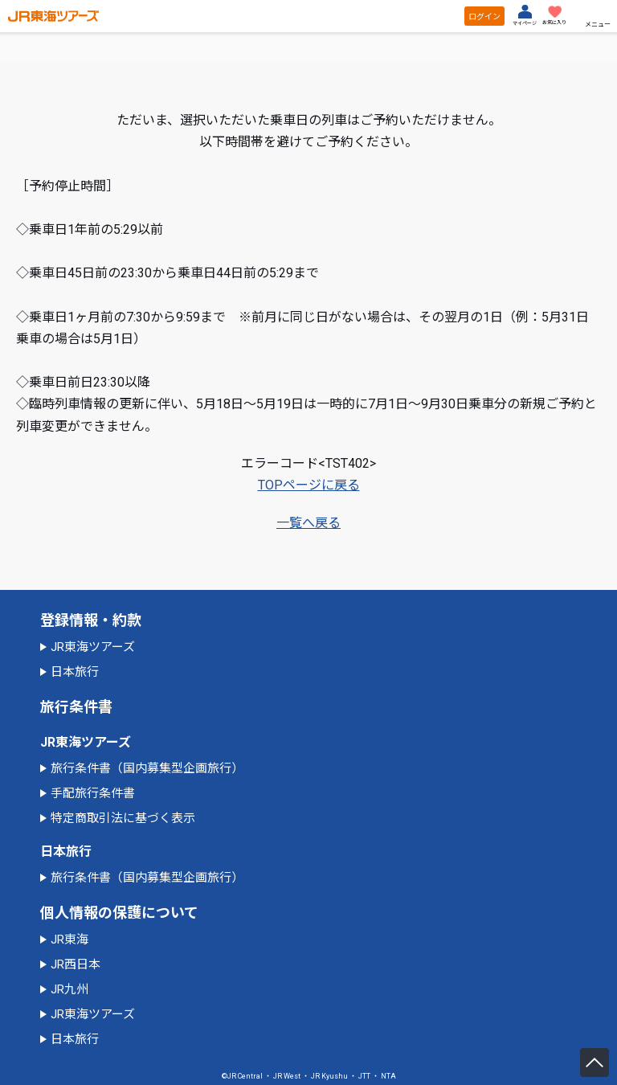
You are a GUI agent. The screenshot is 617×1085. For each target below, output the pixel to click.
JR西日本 (75, 964)
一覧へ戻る (308, 522)
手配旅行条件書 (93, 793)
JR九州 (69, 989)
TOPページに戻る (309, 485)
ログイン (484, 16)
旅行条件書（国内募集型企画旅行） (147, 768)
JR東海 (69, 939)
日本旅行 (75, 672)
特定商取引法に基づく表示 (123, 818)
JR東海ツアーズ (93, 647)
